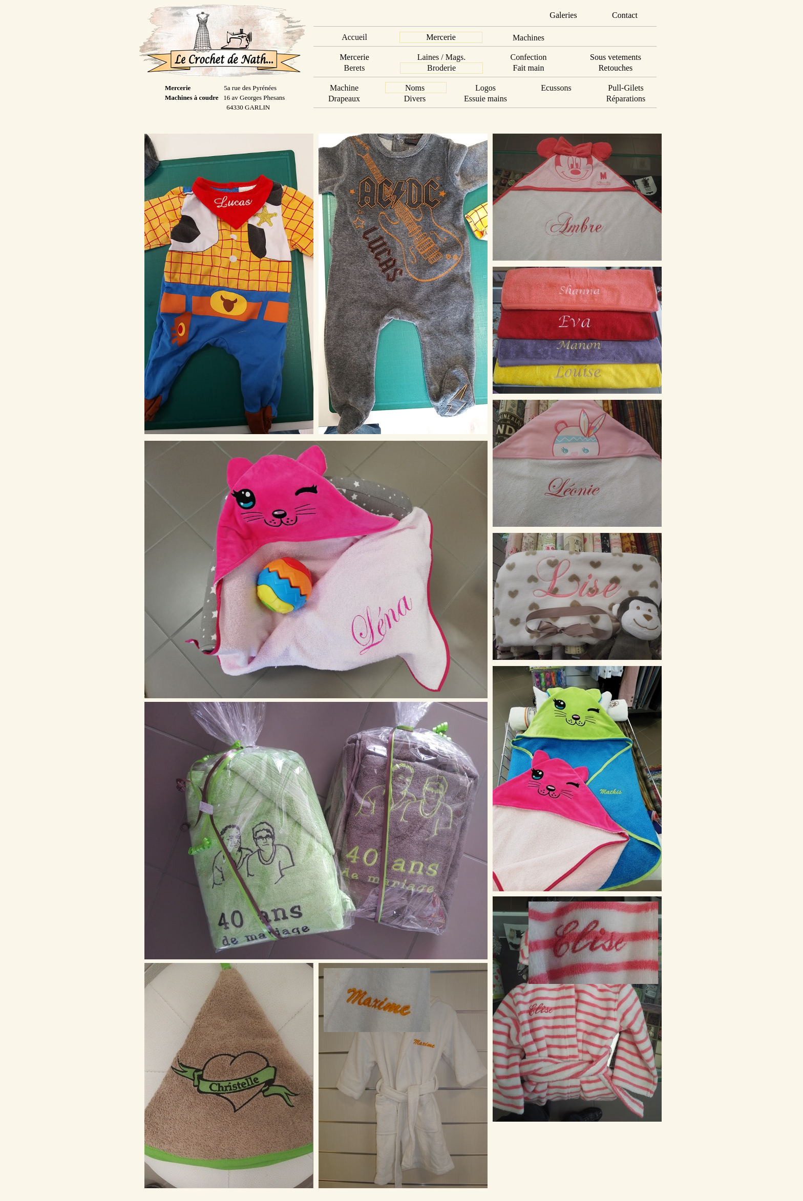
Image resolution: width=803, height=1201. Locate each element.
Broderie (441, 67)
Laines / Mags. (441, 57)
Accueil (354, 37)
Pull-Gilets (625, 87)
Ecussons (556, 87)
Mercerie (441, 37)
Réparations (625, 98)
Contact (625, 15)
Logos (485, 87)
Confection (528, 57)
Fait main (528, 67)
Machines (528, 37)
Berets (354, 67)
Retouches (616, 67)
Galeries (563, 15)
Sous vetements (615, 57)
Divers (415, 98)
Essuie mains (485, 98)
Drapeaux (344, 98)
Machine (344, 87)
